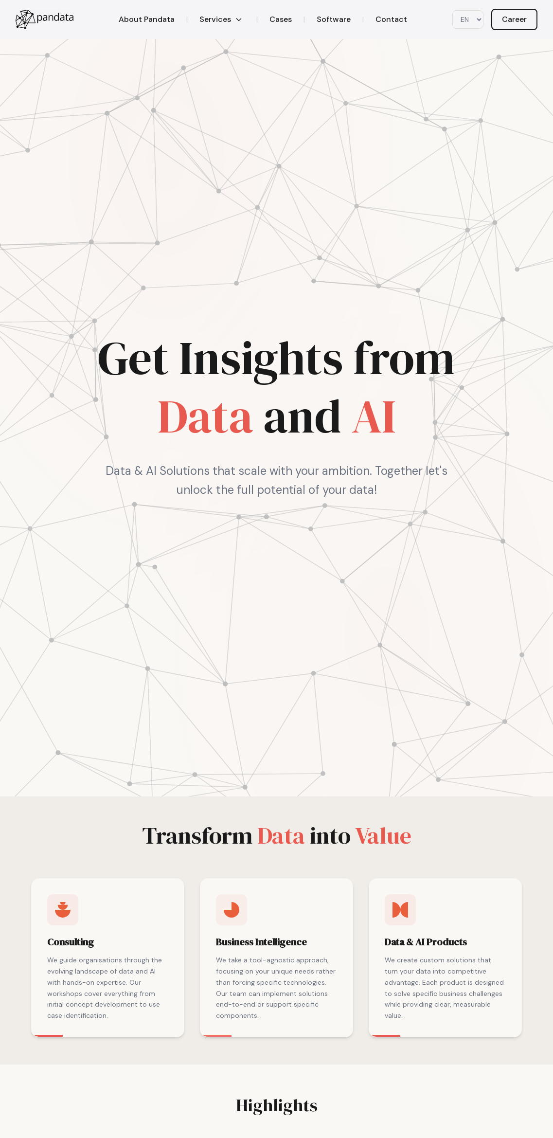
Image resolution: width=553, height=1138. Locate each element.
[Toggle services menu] (239, 19)
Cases (280, 19)
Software (334, 19)
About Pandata (147, 19)
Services (215, 19)
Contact (391, 19)
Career (514, 19)
